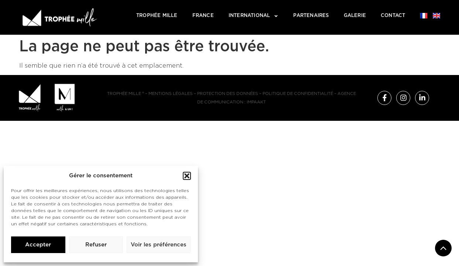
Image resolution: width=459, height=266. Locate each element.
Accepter (38, 245)
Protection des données (227, 94)
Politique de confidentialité (298, 94)
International (254, 16)
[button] (187, 176)
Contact (393, 15)
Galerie (355, 15)
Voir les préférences (158, 245)
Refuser (96, 245)
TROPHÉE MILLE (157, 15)
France (203, 15)
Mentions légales (170, 94)
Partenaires (311, 15)
